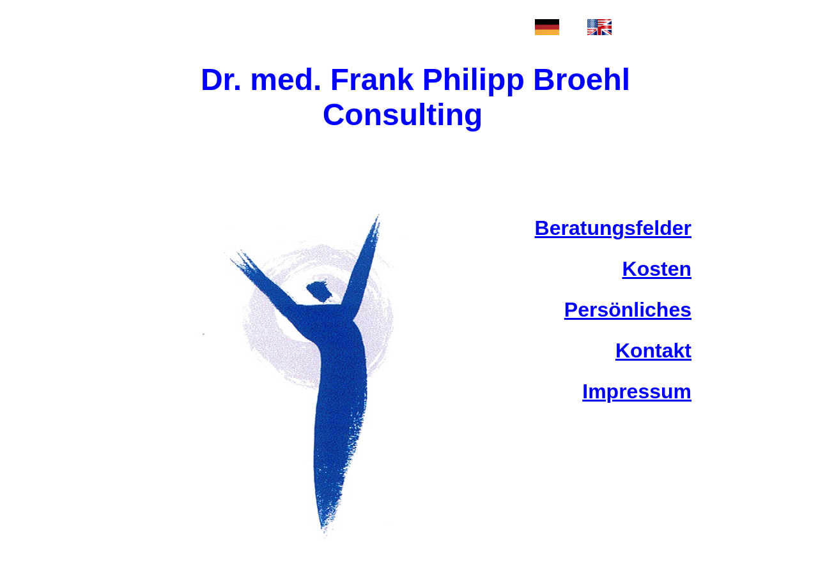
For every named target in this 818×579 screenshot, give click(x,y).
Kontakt (653, 350)
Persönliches (627, 309)
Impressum (636, 391)
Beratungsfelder (613, 227)
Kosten (656, 268)
